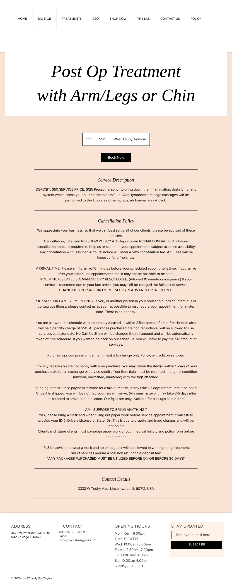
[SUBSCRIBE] (196, 545)
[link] (116, 157)
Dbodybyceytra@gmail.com (77, 540)
